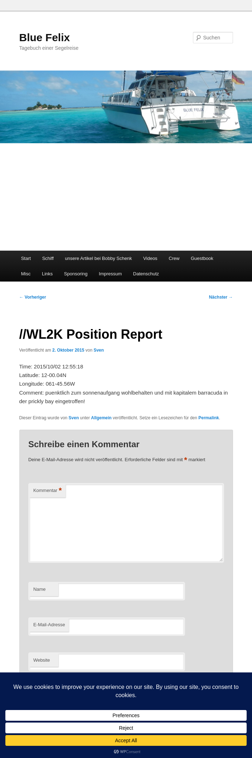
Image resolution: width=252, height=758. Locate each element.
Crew (174, 258)
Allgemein (101, 417)
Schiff (48, 258)
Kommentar (47, 491)
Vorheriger (32, 297)
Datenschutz (146, 273)
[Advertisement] (126, 197)
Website (41, 660)
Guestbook (202, 258)
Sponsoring (76, 273)
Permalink (208, 417)
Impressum (110, 273)
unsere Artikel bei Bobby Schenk (98, 258)
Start (26, 258)
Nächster (221, 297)
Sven (98, 350)
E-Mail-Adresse (49, 624)
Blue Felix (44, 37)
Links (47, 273)
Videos (150, 258)
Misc (26, 273)
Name (39, 589)
